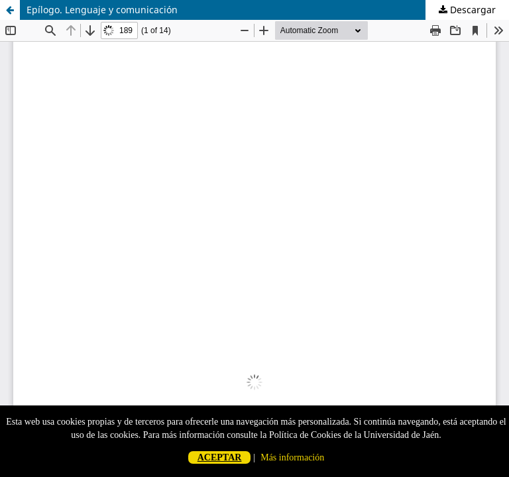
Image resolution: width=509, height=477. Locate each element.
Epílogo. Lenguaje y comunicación (102, 9)
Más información (292, 457)
